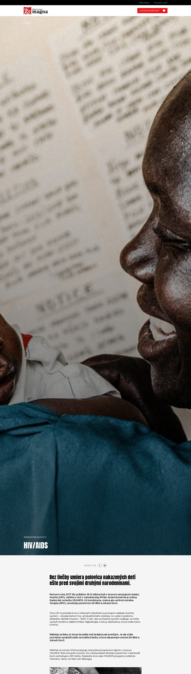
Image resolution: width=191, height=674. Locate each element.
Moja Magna (144, 2)
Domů (27, 22)
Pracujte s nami (160, 2)
